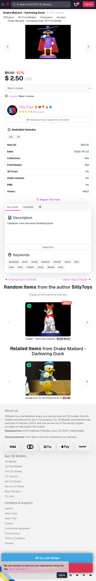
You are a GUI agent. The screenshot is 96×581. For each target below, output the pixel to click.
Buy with (47, 558)
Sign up (88, 4)
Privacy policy (12, 533)
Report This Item (50, 199)
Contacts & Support (19, 503)
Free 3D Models (13, 471)
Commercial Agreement (17, 528)
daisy (67, 262)
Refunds (9, 543)
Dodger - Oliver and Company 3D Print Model (48, 338)
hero (76, 262)
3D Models (11, 461)
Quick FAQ (10, 518)
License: (13, 96)
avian (40, 267)
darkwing (13, 262)
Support (9, 508)
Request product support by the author (48, 119)
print (60, 267)
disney (51, 267)
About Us (11, 411)
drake (34, 262)
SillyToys (26, 107)
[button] (87, 322)
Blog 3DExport (13, 491)
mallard (45, 262)
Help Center (11, 513)
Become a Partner (15, 486)
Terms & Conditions (15, 538)
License (9, 523)
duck (24, 262)
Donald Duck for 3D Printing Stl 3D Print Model (48, 398)
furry (20, 267)
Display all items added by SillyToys (48, 294)
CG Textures (11, 476)
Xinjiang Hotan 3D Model (22, 279)
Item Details (12, 207)
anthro (30, 267)
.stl (11, 137)
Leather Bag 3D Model (74, 279)
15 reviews (38, 112)
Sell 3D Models (13, 481)
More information (18, 569)
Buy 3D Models (15, 456)
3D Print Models (13, 466)
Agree (62, 575)
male (11, 267)
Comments (28, 207)
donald (57, 262)
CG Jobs (9, 496)
